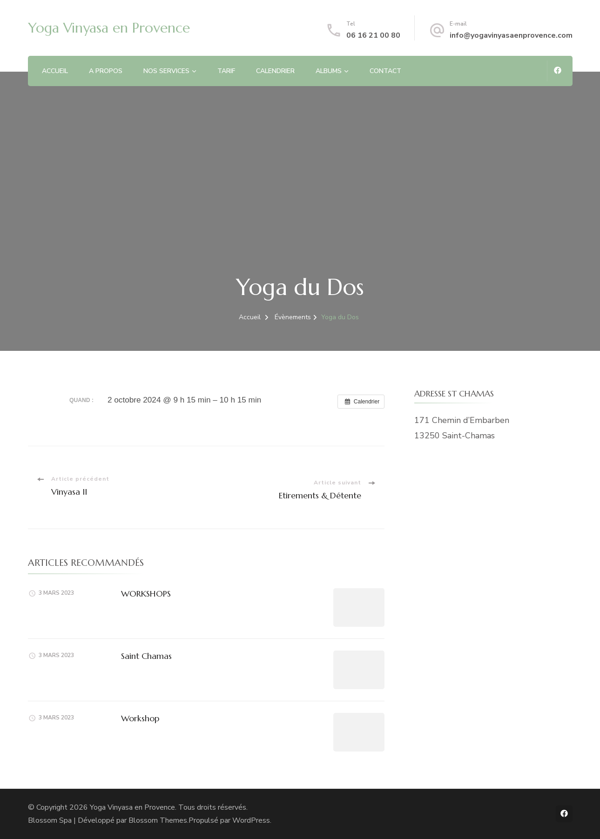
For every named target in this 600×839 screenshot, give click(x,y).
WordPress (251, 820)
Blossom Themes (157, 820)
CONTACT (385, 71)
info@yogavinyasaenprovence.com (511, 35)
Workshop (140, 718)
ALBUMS (329, 71)
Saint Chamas (146, 656)
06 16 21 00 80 (373, 35)
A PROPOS (105, 71)
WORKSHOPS (146, 593)
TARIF (226, 71)
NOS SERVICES (166, 71)
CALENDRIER (275, 71)
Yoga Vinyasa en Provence (109, 27)
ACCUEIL (55, 71)
